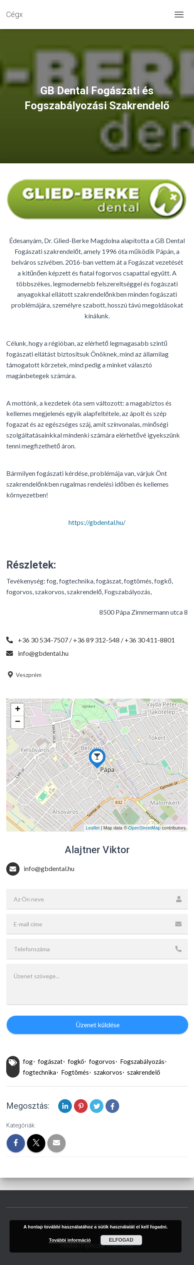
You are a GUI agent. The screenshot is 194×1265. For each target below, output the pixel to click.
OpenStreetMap (144, 827)
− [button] (17, 722)
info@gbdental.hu (43, 653)
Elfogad (121, 1240)
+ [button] (17, 710)
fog (28, 1061)
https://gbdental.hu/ (97, 522)
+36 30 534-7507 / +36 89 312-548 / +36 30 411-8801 (96, 640)
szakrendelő (143, 1072)
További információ (70, 1240)
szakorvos (108, 1072)
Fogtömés (75, 1072)
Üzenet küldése (98, 1025)
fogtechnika (39, 1072)
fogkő (76, 1061)
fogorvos (102, 1061)
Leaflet (93, 827)
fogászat (50, 1061)
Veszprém (24, 674)
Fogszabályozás (142, 1061)
